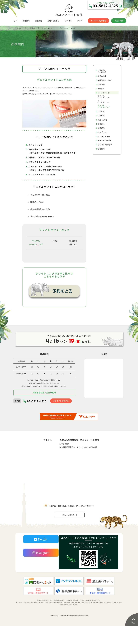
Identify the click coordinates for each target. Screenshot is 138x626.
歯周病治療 (102, 76)
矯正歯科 (101, 128)
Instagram (41, 552)
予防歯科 (101, 88)
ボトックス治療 (104, 136)
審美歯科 (101, 124)
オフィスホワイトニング (104, 97)
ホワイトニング (104, 92)
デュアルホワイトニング (104, 106)
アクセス (68, 21)
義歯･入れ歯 (102, 120)
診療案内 (26, 21)
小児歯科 (101, 111)
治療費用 (101, 149)
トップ (14, 21)
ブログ (79, 21)
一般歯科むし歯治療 (102, 71)
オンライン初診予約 (98, 21)
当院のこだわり (53, 21)
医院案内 (38, 21)
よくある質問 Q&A (105, 144)
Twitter (41, 539)
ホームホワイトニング (104, 101)
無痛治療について (104, 80)
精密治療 (101, 84)
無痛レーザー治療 (104, 140)
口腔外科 (101, 115)
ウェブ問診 (118, 21)
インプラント (103, 132)
